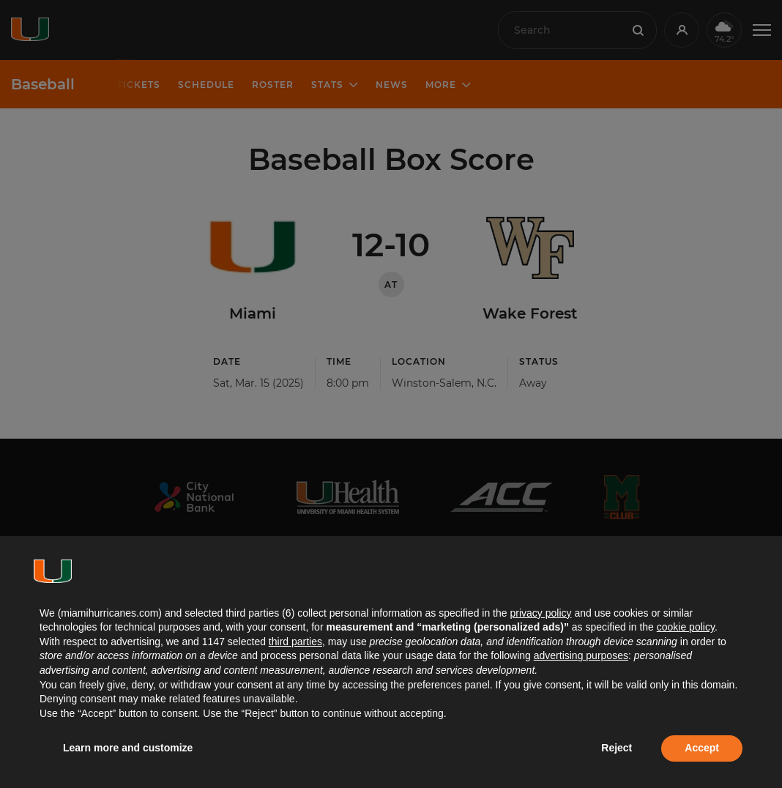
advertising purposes (581, 655)
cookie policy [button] (686, 627)
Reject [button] (616, 748)
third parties (295, 641)
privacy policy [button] (540, 613)
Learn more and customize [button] (128, 748)
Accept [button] (702, 748)
